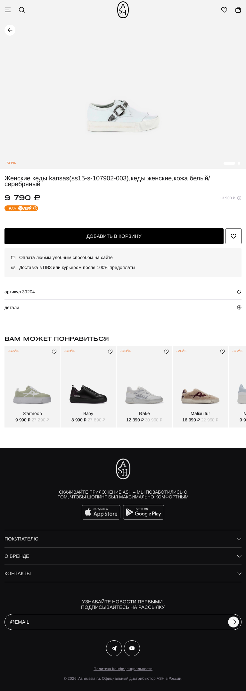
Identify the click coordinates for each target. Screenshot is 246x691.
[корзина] (238, 10)
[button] (229, 163)
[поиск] (22, 10)
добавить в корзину (114, 236)
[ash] (123, 9)
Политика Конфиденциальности (123, 669)
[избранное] (224, 10)
